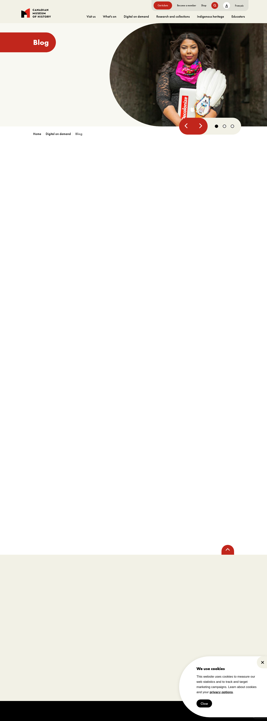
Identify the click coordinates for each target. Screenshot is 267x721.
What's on (109, 16)
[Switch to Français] (239, 5)
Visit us (91, 16)
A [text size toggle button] (226, 5)
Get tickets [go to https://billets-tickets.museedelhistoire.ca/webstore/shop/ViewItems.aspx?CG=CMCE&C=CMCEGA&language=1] (163, 5)
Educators (238, 16)
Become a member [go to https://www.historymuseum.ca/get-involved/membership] (186, 5)
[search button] (214, 5)
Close (204, 703)
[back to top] (227, 550)
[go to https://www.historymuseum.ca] (38, 134)
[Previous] (186, 126)
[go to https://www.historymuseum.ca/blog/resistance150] (133, 74)
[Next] (200, 126)
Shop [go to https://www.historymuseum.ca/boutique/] (203, 5)
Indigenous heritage (210, 16)
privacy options (221, 692)
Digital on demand (136, 16)
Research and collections (173, 16)
